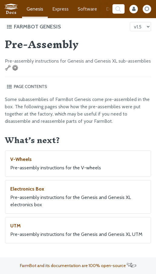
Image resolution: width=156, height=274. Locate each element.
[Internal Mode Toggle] (133, 9)
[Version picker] (140, 26)
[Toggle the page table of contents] (78, 86)
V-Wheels (78, 163)
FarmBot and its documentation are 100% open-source (78, 265)
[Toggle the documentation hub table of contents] (66, 26)
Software (87, 9)
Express (60, 9)
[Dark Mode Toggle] (147, 9)
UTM (78, 230)
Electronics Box (78, 197)
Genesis (35, 9)
